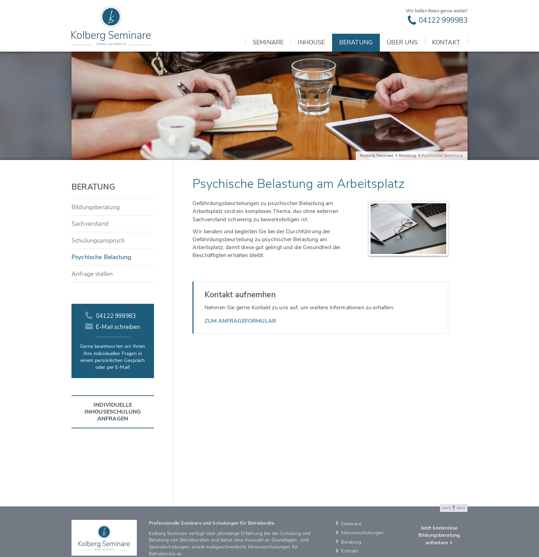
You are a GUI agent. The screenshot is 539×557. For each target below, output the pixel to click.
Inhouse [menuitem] (311, 42)
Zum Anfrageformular (240, 321)
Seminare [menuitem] (268, 42)
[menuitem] (113, 207)
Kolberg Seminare (377, 155)
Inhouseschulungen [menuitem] (362, 532)
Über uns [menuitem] (402, 42)
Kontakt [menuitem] (446, 42)
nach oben (453, 508)
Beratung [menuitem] (356, 42)
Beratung (407, 155)
